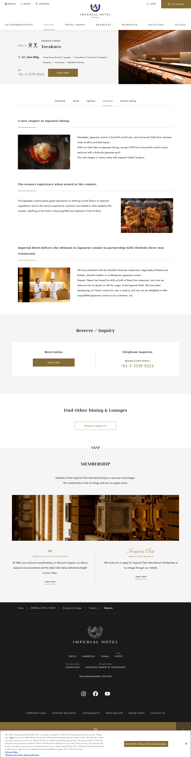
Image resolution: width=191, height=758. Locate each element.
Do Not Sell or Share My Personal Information (146, 743)
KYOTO (118, 656)
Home (21, 608)
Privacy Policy (12, 752)
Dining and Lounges (72, 608)
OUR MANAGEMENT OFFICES (95, 676)
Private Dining (128, 100)
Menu (76, 100)
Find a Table (63, 72)
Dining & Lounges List (95, 425)
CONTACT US (158, 713)
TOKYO (72, 656)
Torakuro (93, 608)
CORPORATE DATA (36, 713)
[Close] (186, 743)
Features (108, 100)
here (12, 737)
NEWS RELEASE (114, 713)
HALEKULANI (73, 667)
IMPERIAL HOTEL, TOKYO (43, 608)
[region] (95, 744)
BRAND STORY (137, 713)
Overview (60, 100)
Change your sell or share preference (22, 755)
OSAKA (105, 656)
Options (91, 100)
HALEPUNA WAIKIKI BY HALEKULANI (105, 667)
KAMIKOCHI (88, 656)
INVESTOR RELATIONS (64, 713)
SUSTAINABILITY (91, 713)
